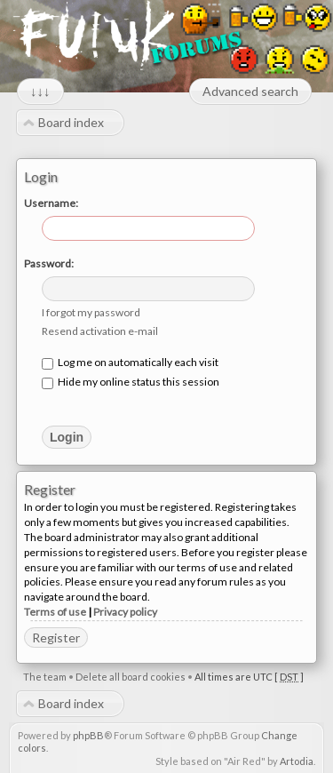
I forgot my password (91, 312)
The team (45, 676)
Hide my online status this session (130, 381)
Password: (49, 263)
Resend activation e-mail (100, 331)
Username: (51, 203)
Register (56, 637)
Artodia (296, 761)
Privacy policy (125, 611)
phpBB (88, 735)
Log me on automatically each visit (130, 362)
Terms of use (55, 611)
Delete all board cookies (130, 676)
